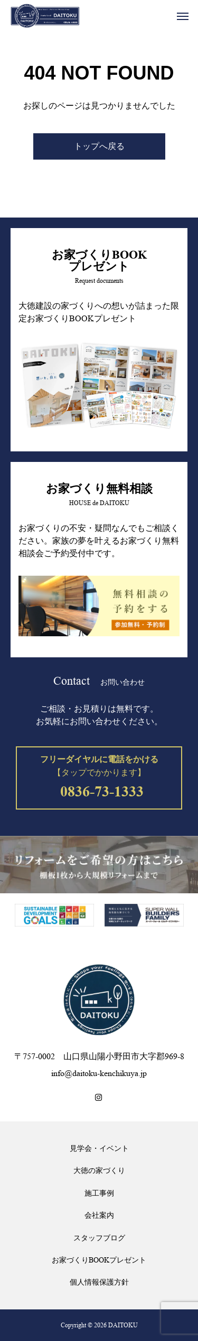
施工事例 (99, 1193)
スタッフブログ (99, 1238)
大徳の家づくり (99, 1170)
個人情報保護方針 (99, 1282)
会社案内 (99, 1215)
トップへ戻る (99, 146)
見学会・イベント (99, 1148)
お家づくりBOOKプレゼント (99, 1260)
